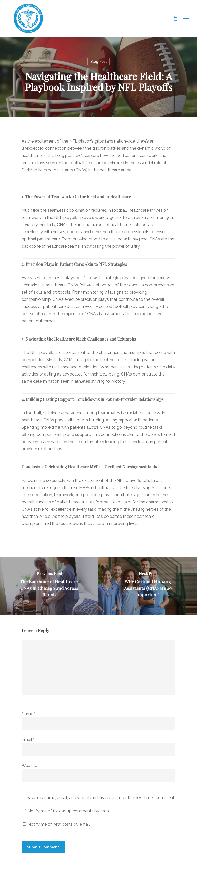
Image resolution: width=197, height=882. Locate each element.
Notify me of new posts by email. (59, 824)
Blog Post (98, 62)
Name (28, 713)
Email (28, 739)
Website (29, 765)
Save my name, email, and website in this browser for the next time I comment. (101, 797)
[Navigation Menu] (186, 18)
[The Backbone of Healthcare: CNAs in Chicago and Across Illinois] (49, 586)
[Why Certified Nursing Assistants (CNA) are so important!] (147, 586)
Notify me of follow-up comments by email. (69, 811)
